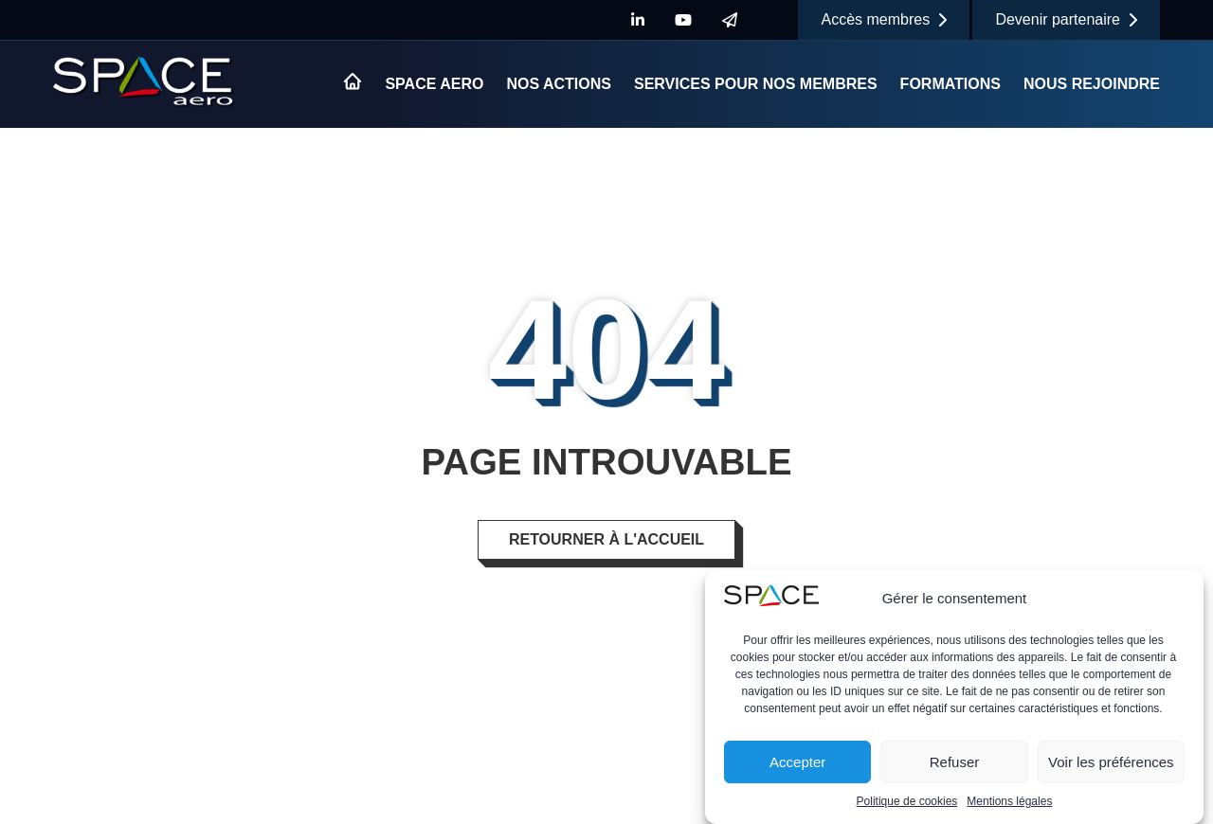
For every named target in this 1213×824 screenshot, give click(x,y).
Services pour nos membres (756, 84)
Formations (950, 84)
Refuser (955, 762)
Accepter (797, 762)
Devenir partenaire (1066, 19)
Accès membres (884, 19)
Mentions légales (1009, 802)
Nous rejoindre (1091, 84)
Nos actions (558, 84)
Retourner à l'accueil (606, 539)
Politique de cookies (907, 802)
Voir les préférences (1111, 762)
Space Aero (434, 84)
